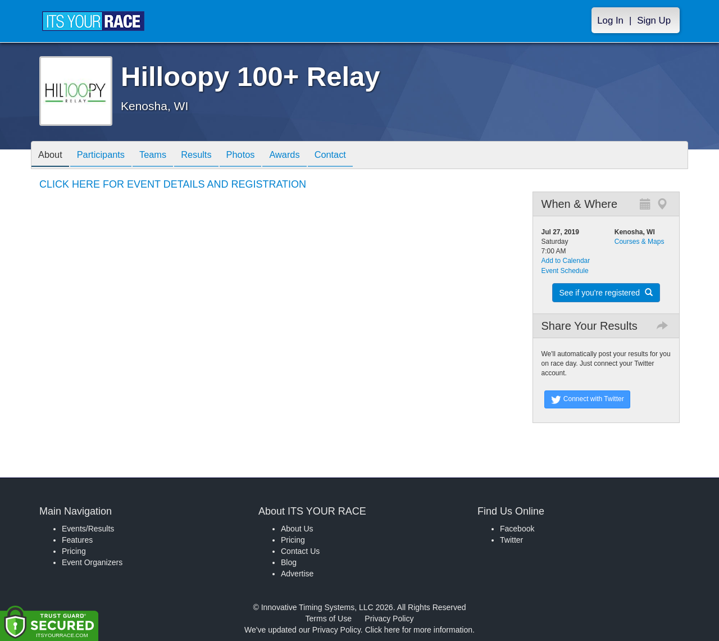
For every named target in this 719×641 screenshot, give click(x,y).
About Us (297, 528)
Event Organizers (92, 562)
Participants (107, 156)
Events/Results (88, 528)
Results (211, 156)
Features (77, 539)
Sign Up (654, 20)
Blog (289, 562)
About (52, 156)
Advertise (297, 573)
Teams (164, 156)
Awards (308, 156)
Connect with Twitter (587, 399)
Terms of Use (329, 618)
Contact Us (300, 551)
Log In (610, 20)
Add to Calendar (565, 261)
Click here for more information (418, 629)
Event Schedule (565, 271)
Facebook (517, 528)
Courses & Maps (640, 242)
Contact (358, 156)
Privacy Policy (389, 618)
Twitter (511, 539)
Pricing (74, 551)
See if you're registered (606, 292)
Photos (259, 156)
